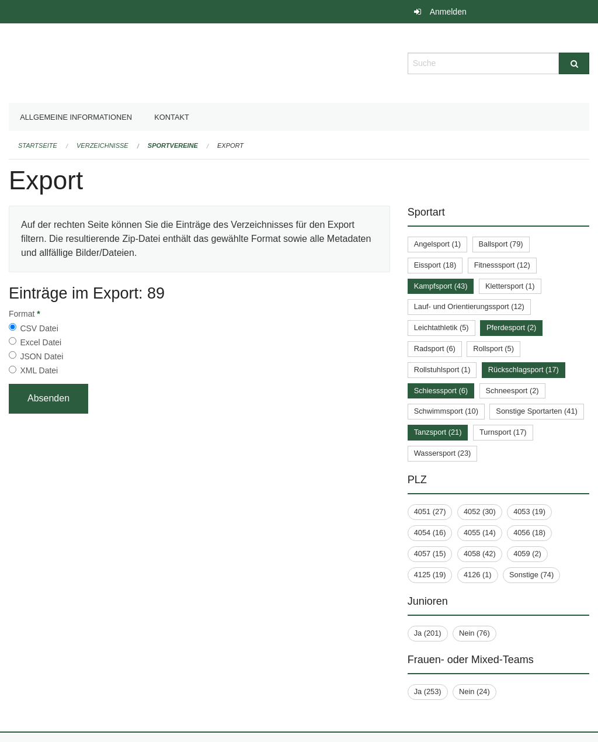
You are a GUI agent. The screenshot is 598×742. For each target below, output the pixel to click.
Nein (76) (474, 633)
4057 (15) (430, 553)
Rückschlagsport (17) (523, 369)
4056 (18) (529, 532)
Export (230, 145)
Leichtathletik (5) (441, 327)
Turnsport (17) (503, 432)
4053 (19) (529, 511)
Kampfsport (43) (441, 286)
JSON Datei (41, 356)
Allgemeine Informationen (76, 117)
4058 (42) (480, 553)
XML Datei (39, 370)
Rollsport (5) (493, 348)
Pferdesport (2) (511, 327)
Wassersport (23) (442, 453)
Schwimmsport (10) (446, 411)
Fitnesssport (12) (502, 265)
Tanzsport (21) (438, 432)
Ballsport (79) (501, 244)
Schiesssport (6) (441, 390)
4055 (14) (480, 532)
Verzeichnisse (102, 145)
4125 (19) (430, 574)
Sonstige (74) (531, 574)
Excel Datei (40, 342)
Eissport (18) (435, 265)
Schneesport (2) (512, 390)
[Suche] (574, 63)
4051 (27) (430, 511)
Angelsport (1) (437, 244)
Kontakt (171, 117)
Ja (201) (427, 633)
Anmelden (448, 11)
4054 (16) (430, 532)
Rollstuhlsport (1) (442, 369)
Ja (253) (427, 691)
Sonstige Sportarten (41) (536, 411)
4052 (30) (480, 511)
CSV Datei (39, 328)
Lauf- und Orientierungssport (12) (469, 306)
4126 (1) (478, 574)
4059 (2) (527, 553)
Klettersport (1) (510, 286)
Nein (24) (474, 691)
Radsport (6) (435, 348)
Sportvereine (173, 145)
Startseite (37, 145)
